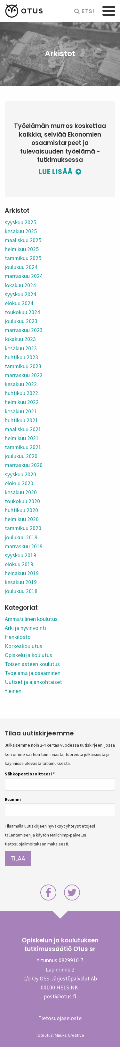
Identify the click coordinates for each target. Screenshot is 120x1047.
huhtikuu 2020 (21, 510)
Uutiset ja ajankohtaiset (33, 682)
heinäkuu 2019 (22, 573)
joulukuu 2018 (21, 591)
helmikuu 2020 (22, 519)
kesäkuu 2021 (21, 411)
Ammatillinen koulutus (31, 619)
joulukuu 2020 (21, 456)
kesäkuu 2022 (21, 384)
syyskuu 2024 (20, 294)
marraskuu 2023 (24, 330)
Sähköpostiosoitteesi (30, 774)
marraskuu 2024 (24, 276)
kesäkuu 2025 (21, 231)
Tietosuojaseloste (60, 1018)
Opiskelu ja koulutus (28, 655)
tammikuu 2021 (23, 447)
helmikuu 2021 (22, 438)
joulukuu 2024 (21, 267)
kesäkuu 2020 (21, 492)
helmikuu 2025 (22, 249)
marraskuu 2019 (24, 546)
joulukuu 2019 (21, 537)
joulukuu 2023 (21, 321)
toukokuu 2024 (22, 312)
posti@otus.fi (60, 996)
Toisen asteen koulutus (32, 664)
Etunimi (13, 799)
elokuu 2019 (19, 564)
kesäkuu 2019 (21, 582)
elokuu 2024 (19, 303)
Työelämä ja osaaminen (32, 673)
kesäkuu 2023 (21, 348)
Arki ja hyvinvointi (25, 627)
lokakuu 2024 (20, 285)
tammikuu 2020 (23, 528)
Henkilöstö (18, 636)
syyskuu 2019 (20, 555)
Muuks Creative (69, 1035)
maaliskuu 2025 (23, 240)
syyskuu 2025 (20, 222)
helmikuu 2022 (22, 402)
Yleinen (13, 690)
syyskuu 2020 (20, 474)
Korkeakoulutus (23, 646)
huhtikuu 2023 (21, 357)
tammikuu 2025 (23, 258)
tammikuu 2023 (23, 366)
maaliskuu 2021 (23, 429)
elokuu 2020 (19, 483)
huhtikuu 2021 (21, 420)
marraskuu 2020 (24, 465)
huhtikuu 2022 (21, 393)
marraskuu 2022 (24, 375)
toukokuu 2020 (22, 501)
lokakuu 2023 (20, 339)
